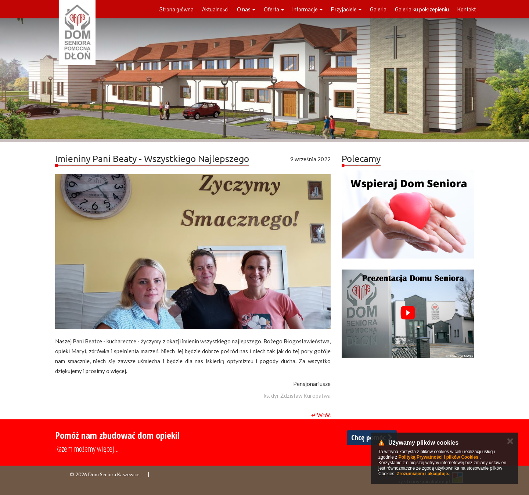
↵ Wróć (321, 415)
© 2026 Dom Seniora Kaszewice (104, 474)
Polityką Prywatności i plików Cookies (438, 457)
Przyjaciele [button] (346, 9)
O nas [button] (246, 9)
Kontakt (466, 9)
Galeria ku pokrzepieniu (422, 9)
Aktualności (215, 9)
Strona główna (176, 9)
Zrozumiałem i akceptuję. (423, 473)
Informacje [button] (307, 9)
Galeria (378, 9)
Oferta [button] (274, 9)
